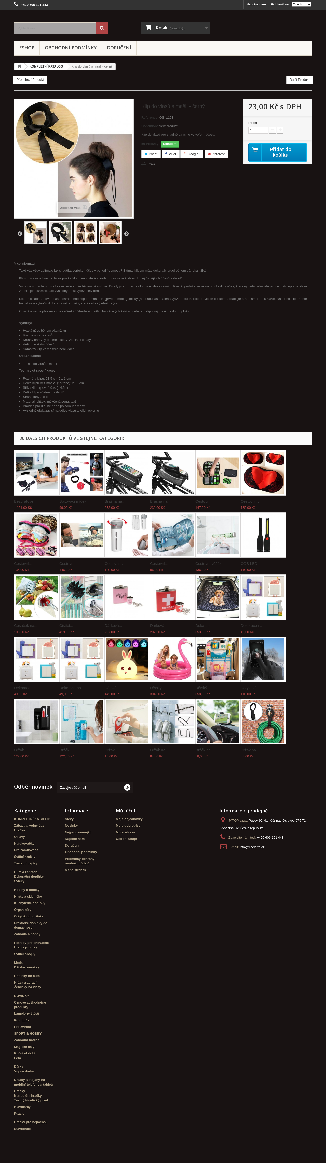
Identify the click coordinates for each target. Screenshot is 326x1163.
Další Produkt (299, 80)
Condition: (149, 126)
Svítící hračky (24, 857)
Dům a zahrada (25, 872)
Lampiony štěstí (26, 1013)
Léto (17, 1058)
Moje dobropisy (128, 825)
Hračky (19, 830)
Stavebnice (23, 1129)
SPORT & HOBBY (28, 1033)
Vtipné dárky (24, 1071)
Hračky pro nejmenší (30, 1122)
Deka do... (204, 625)
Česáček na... (25, 625)
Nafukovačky (24, 843)
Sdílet (170, 154)
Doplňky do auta (27, 976)
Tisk (152, 164)
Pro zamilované (26, 850)
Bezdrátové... (25, 501)
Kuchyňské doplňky (29, 903)
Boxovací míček (72, 501)
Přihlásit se (280, 4)
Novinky (71, 825)
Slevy (69, 819)
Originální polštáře (28, 916)
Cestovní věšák (208, 563)
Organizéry (22, 910)
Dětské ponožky (26, 967)
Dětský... (157, 688)
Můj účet (126, 811)
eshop (26, 48)
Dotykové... (250, 688)
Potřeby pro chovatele (31, 943)
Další (126, 233)
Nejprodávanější (77, 832)
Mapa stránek (75, 870)
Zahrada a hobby (27, 934)
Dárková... (113, 625)
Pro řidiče (21, 1020)
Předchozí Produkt (30, 80)
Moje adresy (125, 832)
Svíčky (19, 881)
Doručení (119, 48)
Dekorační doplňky (29, 876)
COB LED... (251, 563)
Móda (18, 963)
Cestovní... (204, 501)
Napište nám (256, 4)
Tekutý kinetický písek (31, 1100)
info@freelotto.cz (252, 847)
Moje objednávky (129, 819)
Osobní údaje (126, 839)
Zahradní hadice (26, 1040)
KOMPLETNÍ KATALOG (32, 819)
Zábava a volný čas (29, 825)
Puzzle (19, 1113)
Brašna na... (115, 501)
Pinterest (216, 154)
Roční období (24, 1053)
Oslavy (19, 837)
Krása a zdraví (25, 982)
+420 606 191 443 (270, 837)
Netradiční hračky (28, 1096)
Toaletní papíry (25, 863)
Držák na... (159, 750)
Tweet (151, 154)
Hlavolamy (22, 1107)
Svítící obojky (24, 954)
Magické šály (24, 1047)
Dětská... (112, 688)
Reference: (149, 117)
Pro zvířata (22, 1027)
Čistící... (66, 625)
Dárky (18, 1066)
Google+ (192, 154)
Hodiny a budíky (26, 890)
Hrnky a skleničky (28, 896)
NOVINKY (21, 996)
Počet (252, 123)
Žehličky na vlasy (27, 987)
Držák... (20, 750)
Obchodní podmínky (71, 48)
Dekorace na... (253, 625)
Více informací (24, 263)
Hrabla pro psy (25, 947)
